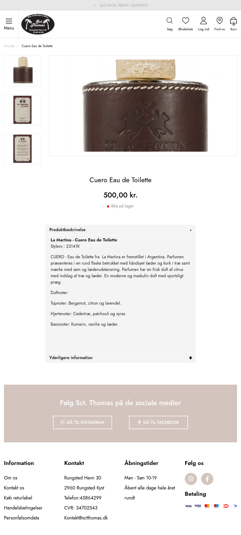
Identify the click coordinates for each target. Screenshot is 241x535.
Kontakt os (14, 487)
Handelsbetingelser (23, 507)
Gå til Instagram (82, 422)
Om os (10, 477)
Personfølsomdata (21, 517)
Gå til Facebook (158, 422)
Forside (9, 45)
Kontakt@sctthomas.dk (86, 517)
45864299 (91, 497)
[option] (22, 70)
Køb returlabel (18, 497)
